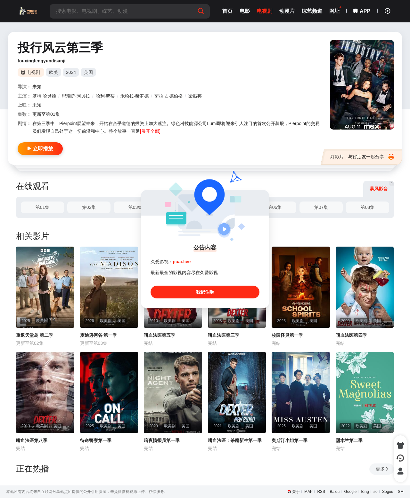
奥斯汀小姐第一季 (290, 440)
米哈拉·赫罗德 (134, 96)
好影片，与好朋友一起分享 (362, 157)
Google (350, 491)
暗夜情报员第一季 (162, 440)
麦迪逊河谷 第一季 (98, 335)
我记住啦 (205, 292)
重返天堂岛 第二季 (34, 335)
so (375, 491)
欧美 (53, 72)
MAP (308, 491)
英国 (88, 72)
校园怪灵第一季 (287, 335)
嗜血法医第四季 (351, 335)
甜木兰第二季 (349, 440)
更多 (382, 468)
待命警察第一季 (95, 440)
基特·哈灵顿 (44, 96)
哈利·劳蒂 (105, 96)
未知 (36, 86)
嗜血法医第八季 (31, 440)
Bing (365, 491)
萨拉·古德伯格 (168, 96)
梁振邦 (195, 96)
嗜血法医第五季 (159, 335)
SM (401, 491)
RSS (321, 491)
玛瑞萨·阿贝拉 (76, 96)
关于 (296, 491)
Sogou (387, 491)
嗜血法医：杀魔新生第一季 (235, 440)
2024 (71, 72)
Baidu (335, 491)
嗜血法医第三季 (223, 335)
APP (362, 11)
